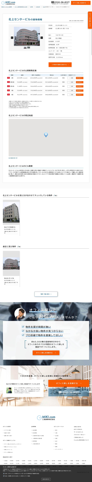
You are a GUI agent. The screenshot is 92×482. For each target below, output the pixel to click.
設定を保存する (46, 479)
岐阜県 (41, 463)
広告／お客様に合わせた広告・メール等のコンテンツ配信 (17, 476)
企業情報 (33, 426)
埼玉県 (65, 460)
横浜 (57, 443)
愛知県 (53, 463)
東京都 (77, 460)
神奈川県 (84, 460)
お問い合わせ (78, 426)
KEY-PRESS (78, 429)
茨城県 (47, 460)
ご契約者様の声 (36, 443)
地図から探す (7, 432)
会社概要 (35, 430)
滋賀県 (65, 463)
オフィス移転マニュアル (9, 440)
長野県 (35, 463)
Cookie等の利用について (16, 470)
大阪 (57, 432)
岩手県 (17, 460)
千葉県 (71, 460)
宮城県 (23, 460)
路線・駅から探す (8, 435)
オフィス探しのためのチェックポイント (12, 444)
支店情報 (35, 432)
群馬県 (59, 460)
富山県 (11, 463)
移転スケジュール (8, 449)
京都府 (71, 463)
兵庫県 (83, 463)
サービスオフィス (78, 431)
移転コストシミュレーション (10, 446)
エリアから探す (7, 430)
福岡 (57, 446)
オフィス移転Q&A (8, 452)
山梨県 (29, 463)
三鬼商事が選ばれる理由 (38, 435)
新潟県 (5, 463)
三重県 (59, 463)
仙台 (57, 441)
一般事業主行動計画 (37, 438)
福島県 (41, 460)
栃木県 (53, 460)
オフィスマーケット (59, 426)
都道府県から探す (7, 457)
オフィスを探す (7, 426)
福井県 (23, 463)
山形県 (35, 460)
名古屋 (57, 435)
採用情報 (35, 441)
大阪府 (77, 463)
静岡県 (47, 463)
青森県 (11, 460)
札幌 (57, 438)
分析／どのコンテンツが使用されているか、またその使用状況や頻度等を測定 (22, 473)
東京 (57, 430)
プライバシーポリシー (80, 434)
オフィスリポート (59, 449)
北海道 (5, 460)
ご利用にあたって (79, 437)
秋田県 (29, 460)
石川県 (17, 463)
